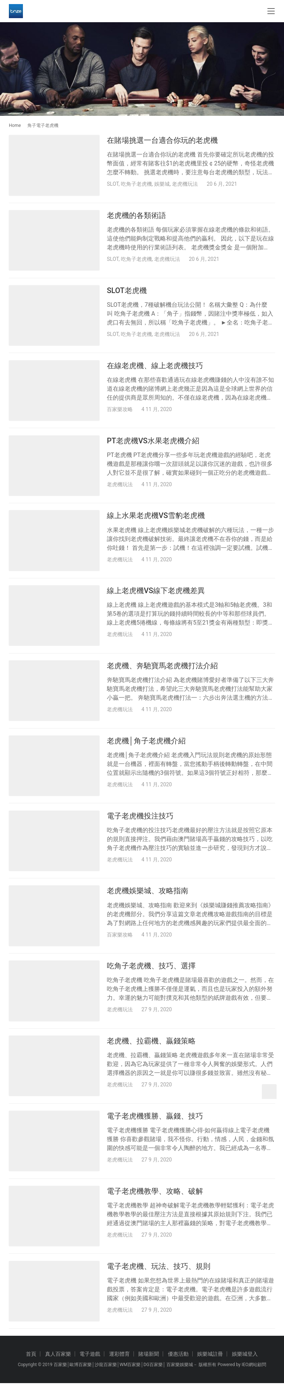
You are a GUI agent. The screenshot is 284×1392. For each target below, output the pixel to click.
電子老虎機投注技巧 (140, 820)
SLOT (113, 184)
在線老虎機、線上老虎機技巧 (155, 367)
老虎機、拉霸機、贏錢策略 (151, 1047)
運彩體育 (119, 1363)
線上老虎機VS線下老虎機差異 (156, 593)
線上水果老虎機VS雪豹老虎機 (156, 518)
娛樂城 (162, 184)
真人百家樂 (58, 1363)
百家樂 (60, 1373)
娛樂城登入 (245, 1363)
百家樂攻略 (120, 411)
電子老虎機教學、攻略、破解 (155, 1198)
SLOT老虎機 (127, 291)
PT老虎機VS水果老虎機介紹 (153, 442)
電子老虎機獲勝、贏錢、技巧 (155, 1123)
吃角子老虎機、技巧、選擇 (151, 972)
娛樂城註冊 (210, 1363)
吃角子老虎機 (136, 184)
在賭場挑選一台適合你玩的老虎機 (162, 140)
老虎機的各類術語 (136, 216)
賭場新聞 (148, 1363)
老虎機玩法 (185, 184)
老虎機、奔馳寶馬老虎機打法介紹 (162, 669)
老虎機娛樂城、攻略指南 (147, 896)
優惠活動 (178, 1363)
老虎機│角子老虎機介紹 (146, 745)
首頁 (31, 1363)
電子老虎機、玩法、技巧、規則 (158, 1274)
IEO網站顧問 (253, 1373)
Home (15, 125)
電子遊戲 (90, 1363)
